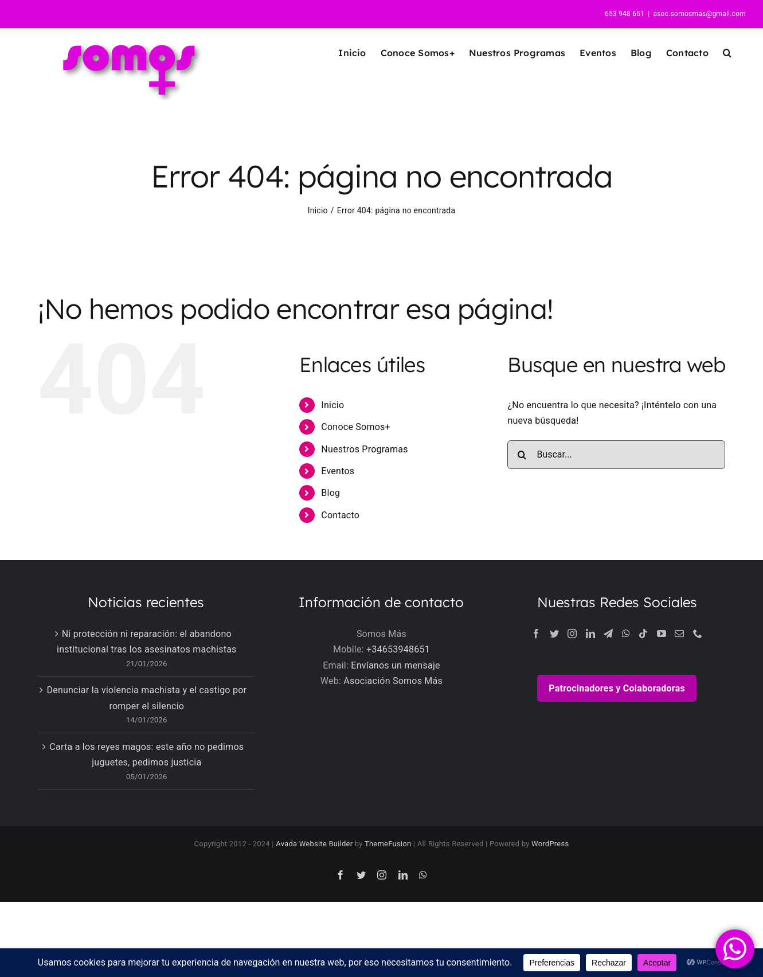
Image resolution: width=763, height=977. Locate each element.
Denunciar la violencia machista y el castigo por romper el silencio (146, 698)
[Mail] (679, 633)
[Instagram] (572, 633)
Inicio (332, 405)
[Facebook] (536, 633)
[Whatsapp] (626, 633)
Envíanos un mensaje (395, 665)
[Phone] (697, 633)
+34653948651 (398, 649)
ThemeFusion (388, 843)
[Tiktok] (643, 633)
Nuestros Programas (364, 449)
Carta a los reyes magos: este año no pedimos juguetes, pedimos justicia (146, 754)
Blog (330, 492)
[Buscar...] (616, 454)
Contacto (340, 515)
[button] (727, 52)
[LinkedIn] (590, 633)
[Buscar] (521, 454)
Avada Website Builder (314, 843)
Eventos (337, 471)
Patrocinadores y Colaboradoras (617, 688)
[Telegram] (608, 633)
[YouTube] (661, 633)
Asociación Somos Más (393, 680)
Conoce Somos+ (355, 426)
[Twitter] (554, 633)
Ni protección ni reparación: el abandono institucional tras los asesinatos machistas (147, 641)
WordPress (550, 843)
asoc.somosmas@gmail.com (699, 14)
